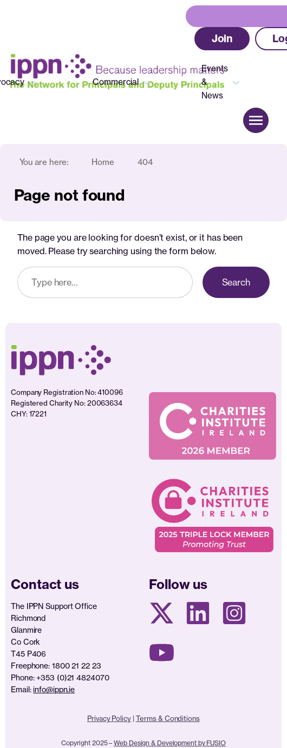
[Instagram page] (234, 613)
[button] (222, 38)
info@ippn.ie (54, 689)
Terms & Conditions (168, 718)
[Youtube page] (161, 652)
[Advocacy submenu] (32, 81)
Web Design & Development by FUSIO (170, 743)
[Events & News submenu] (236, 81)
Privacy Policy (109, 718)
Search (236, 282)
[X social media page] (161, 613)
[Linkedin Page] (198, 613)
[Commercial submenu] (146, 81)
